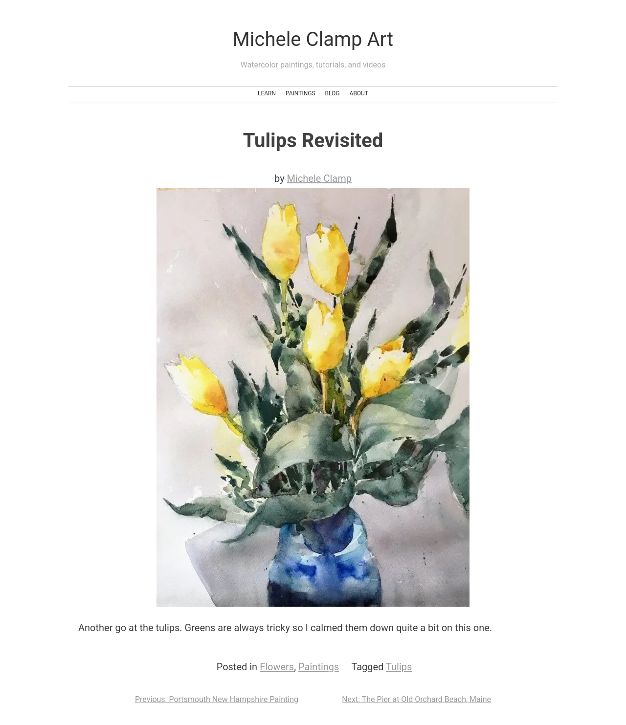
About (359, 93)
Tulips (399, 667)
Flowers (277, 667)
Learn (267, 93)
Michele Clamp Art (313, 39)
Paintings (300, 93)
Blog (332, 93)
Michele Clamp (319, 178)
